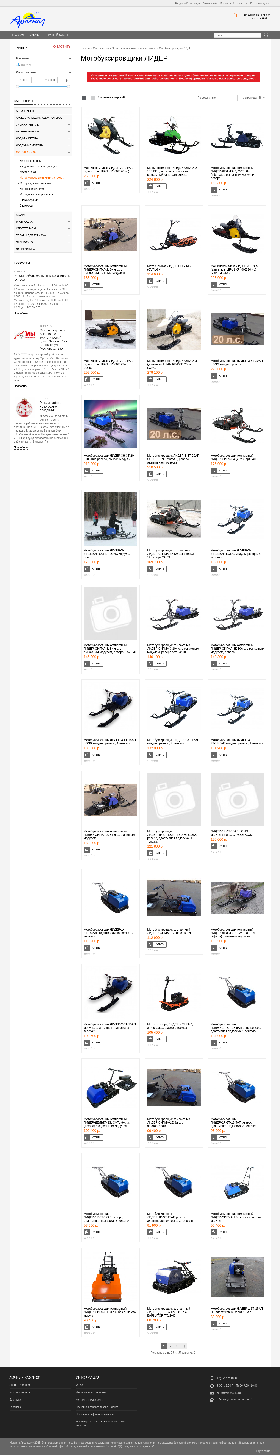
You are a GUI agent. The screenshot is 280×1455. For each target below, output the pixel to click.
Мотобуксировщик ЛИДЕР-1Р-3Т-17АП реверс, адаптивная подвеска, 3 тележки (107, 1217)
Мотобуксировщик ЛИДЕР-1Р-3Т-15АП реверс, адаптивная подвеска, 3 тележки (170, 1217)
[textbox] (237, 35)
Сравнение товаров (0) (111, 97)
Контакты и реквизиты (89, 1399)
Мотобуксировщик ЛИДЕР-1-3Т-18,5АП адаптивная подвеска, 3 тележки (108, 933)
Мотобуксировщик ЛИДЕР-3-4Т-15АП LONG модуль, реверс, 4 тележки (110, 741)
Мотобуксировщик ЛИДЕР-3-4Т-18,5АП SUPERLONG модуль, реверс (107, 554)
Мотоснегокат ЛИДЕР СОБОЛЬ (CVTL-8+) (169, 267)
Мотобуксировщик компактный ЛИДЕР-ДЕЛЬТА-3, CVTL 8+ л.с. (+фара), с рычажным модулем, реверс (233, 173)
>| (184, 1346)
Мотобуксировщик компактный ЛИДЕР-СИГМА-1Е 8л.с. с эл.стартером (168, 1122)
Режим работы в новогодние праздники (52, 406)
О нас (79, 1385)
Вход (178, 3)
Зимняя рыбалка (28, 124)
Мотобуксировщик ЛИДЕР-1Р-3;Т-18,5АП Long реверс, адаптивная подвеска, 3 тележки (236, 1027)
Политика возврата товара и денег (97, 1407)
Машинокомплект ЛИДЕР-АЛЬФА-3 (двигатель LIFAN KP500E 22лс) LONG (108, 364)
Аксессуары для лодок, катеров (39, 117)
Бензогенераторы (30, 161)
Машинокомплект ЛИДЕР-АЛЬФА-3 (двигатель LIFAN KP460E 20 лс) (108, 169)
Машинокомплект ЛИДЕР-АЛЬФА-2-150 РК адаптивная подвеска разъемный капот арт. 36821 (172, 171)
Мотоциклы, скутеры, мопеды (37, 194)
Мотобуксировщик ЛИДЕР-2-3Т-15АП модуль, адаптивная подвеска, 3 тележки (110, 1027)
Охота (20, 214)
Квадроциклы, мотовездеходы (38, 166)
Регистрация (193, 3)
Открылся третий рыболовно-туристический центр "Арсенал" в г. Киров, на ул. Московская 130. (54, 339)
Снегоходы (26, 205)
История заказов (20, 1392)
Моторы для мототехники (35, 183)
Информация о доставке (91, 1392)
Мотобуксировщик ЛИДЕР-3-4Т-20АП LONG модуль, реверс (237, 362)
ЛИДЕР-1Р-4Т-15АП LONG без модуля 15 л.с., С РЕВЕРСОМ (232, 832)
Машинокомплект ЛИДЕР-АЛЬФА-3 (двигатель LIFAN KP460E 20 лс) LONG (172, 364)
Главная (85, 48)
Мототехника (26, 152)
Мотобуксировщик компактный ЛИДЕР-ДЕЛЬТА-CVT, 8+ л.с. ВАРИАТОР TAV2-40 (168, 1312)
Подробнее (21, 313)
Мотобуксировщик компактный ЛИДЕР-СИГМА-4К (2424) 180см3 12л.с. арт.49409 (170, 554)
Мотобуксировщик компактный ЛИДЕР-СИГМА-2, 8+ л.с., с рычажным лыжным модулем (105, 269)
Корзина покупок (260, 3)
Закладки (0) (210, 3)
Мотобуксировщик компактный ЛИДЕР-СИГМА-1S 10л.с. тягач (169, 931)
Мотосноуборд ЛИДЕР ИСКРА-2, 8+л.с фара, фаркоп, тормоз (170, 1025)
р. (67, 80)
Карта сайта (263, 1451)
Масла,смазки (28, 172)
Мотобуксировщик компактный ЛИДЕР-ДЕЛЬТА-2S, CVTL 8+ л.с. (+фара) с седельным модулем (107, 1122)
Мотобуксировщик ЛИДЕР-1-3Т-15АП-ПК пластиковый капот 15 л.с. (237, 1310)
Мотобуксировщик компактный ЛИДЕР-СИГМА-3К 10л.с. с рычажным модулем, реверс (237, 648)
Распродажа (25, 221)
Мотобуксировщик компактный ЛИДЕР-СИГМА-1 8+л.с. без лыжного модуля (110, 1312)
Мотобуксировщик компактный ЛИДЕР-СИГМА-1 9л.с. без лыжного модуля (236, 1217)
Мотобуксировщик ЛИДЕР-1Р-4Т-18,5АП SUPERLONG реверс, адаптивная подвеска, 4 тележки (172, 836)
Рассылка (15, 1407)
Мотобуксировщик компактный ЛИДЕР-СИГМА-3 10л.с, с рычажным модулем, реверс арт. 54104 (173, 648)
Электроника (25, 249)
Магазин (35, 35)
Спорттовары (26, 228)
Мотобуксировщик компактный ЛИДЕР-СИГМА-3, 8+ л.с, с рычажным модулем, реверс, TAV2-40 (110, 648)
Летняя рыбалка (28, 131)
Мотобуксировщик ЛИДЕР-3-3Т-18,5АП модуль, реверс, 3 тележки (237, 741)
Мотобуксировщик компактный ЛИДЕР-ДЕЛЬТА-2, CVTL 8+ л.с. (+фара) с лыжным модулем (233, 933)
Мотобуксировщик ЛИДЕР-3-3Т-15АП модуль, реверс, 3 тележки (173, 741)
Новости (22, 263)
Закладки (15, 1399)
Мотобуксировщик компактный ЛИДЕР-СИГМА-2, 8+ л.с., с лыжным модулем (109, 834)
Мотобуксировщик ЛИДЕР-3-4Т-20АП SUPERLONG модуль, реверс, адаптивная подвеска (173, 459)
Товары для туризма (31, 235)
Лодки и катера (27, 138)
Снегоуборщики (29, 200)
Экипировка (25, 242)
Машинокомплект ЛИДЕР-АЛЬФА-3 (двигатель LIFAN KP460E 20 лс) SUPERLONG (235, 269)
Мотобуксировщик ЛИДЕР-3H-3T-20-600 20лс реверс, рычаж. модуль (109, 457)
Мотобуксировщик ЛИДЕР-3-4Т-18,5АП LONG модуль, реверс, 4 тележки (235, 554)
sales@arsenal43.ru (229, 1393)
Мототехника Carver (32, 189)
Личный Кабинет (59, 35)
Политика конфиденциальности (95, 1414)
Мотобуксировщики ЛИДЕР (175, 48)
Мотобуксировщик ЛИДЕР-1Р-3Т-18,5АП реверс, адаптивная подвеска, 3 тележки (233, 1122)
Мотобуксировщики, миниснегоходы (42, 177)
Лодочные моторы (30, 145)
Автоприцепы (26, 110)
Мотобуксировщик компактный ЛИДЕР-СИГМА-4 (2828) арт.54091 (235, 457)
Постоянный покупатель (233, 3)
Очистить (62, 46)
